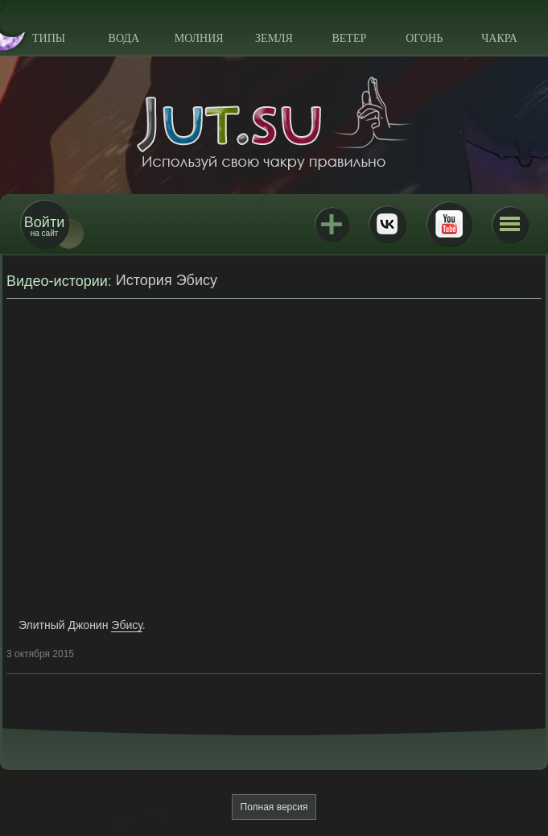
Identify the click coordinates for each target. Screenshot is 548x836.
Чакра (499, 38)
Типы (48, 38)
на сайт (44, 226)
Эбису (126, 625)
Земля (274, 38)
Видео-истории (57, 281)
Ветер (349, 38)
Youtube (449, 223)
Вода (124, 38)
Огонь (424, 38)
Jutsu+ (331, 224)
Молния (199, 38)
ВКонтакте (387, 223)
